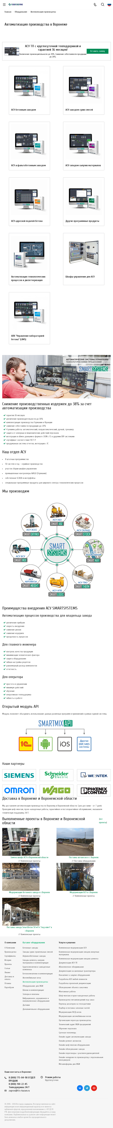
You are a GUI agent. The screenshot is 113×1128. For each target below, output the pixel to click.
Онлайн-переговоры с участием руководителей (79, 1053)
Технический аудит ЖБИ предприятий (75, 1024)
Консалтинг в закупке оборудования (74, 975)
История (8, 960)
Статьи (7, 968)
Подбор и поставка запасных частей (74, 1008)
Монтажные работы (67, 991)
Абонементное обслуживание (71, 967)
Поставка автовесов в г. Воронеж (83, 857)
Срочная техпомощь (67, 1032)
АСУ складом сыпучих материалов (83, 165)
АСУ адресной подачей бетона (27, 221)
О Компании (10, 948)
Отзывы (8, 983)
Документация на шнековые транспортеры (77, 971)
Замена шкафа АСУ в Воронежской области (29, 857)
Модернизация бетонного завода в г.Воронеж (29, 892)
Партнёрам (9, 987)
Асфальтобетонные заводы (34, 956)
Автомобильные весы (32, 977)
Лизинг (7, 972)
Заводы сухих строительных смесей (38, 952)
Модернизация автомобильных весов (75, 1016)
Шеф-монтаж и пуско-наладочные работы (77, 995)
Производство (10, 952)
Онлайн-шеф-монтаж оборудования (74, 1045)
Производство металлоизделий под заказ (76, 1000)
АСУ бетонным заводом (23, 109)
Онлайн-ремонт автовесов (70, 1041)
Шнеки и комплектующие (33, 990)
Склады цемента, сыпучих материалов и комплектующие (36, 961)
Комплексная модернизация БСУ (73, 948)
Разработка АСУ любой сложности (73, 979)
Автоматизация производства (35, 982)
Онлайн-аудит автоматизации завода (75, 1037)
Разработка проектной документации (75, 983)
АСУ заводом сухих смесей (79, 109)
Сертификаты (10, 956)
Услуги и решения (67, 942)
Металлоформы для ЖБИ (69, 1064)
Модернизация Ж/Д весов (70, 1012)
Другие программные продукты (82, 221)
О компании (10, 942)
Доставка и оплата (9, 977)
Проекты (8, 964)
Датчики (26, 1005)
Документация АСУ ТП (68, 963)
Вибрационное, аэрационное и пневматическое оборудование (36, 999)
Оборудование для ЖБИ (33, 986)
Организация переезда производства (75, 1020)
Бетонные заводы (30, 948)
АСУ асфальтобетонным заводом (28, 165)
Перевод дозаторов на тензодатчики (75, 1004)
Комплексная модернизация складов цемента (78, 958)
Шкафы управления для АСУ (80, 276)
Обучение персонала (68, 1028)
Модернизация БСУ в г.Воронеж (84, 892)
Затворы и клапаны (31, 994)
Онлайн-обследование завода (72, 1049)
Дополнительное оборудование (36, 1009)
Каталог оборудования (34, 942)
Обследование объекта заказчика (73, 987)
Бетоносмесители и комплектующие (38, 973)
